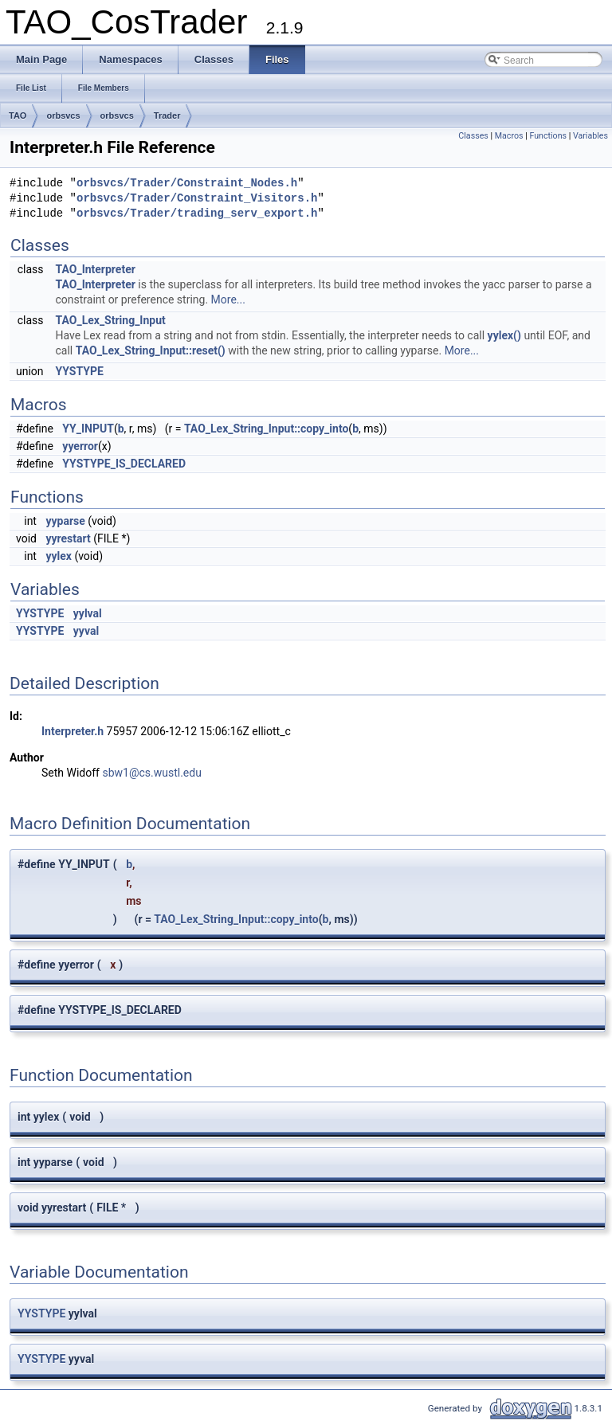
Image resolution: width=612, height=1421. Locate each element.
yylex (58, 556)
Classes (473, 136)
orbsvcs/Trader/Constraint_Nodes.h (186, 183)
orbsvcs (63, 115)
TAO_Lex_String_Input (111, 320)
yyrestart (67, 538)
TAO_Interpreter (95, 269)
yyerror (80, 446)
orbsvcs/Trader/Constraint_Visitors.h (196, 198)
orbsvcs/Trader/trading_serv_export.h (196, 213)
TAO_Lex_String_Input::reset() (151, 350)
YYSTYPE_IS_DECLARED (124, 463)
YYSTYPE (80, 371)
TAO (17, 115)
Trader (167, 115)
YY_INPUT (88, 428)
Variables (590, 136)
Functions (548, 136)
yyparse (64, 521)
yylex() (504, 335)
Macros (509, 136)
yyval (86, 630)
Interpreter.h (72, 731)
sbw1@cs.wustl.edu (151, 772)
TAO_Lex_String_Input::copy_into (266, 428)
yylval (87, 613)
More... (228, 299)
